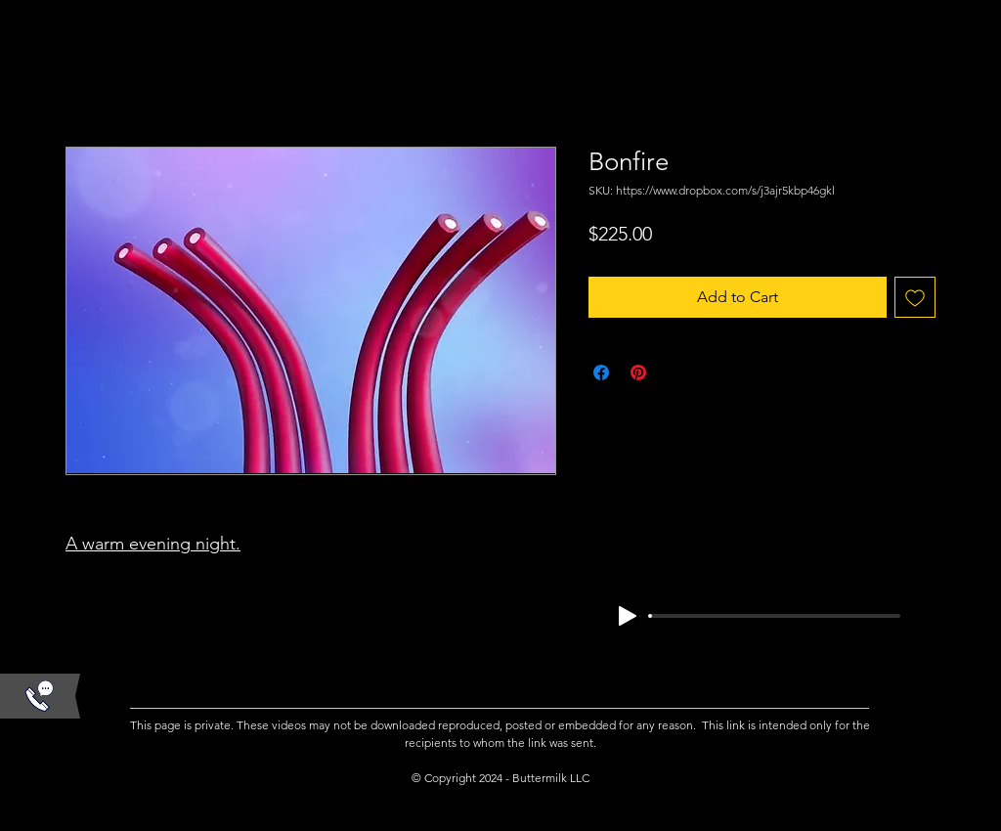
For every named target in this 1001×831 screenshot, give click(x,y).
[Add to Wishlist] (915, 297)
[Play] (627, 616)
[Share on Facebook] (601, 372)
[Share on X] (675, 372)
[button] (39, 696)
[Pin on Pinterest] (638, 372)
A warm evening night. (152, 543)
